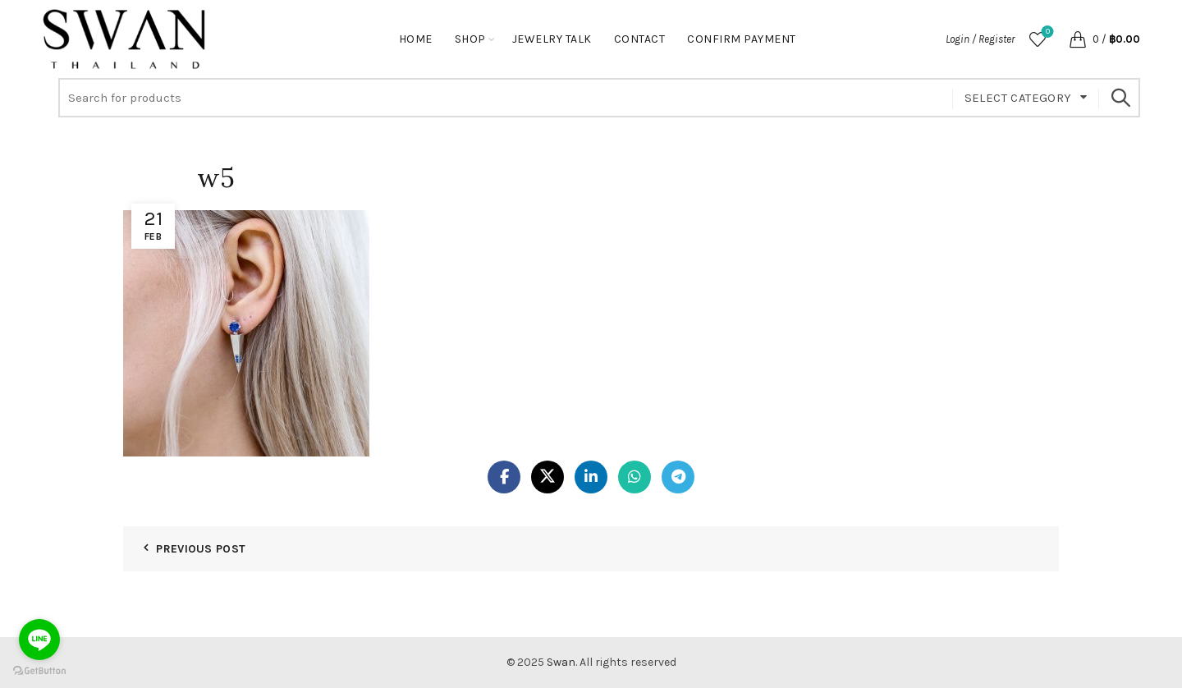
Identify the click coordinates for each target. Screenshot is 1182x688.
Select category (1018, 97)
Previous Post (200, 549)
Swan (561, 662)
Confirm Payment (741, 39)
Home (416, 39)
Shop (470, 39)
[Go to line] (39, 639)
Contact (640, 39)
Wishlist (1046, 32)
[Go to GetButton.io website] (39, 671)
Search (1119, 98)
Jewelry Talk (552, 39)
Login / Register (980, 39)
